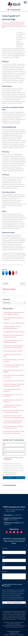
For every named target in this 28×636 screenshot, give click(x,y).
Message (4, 571)
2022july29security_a (8, 23)
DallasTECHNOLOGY (15, 22)
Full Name (4, 548)
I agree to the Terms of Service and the (13, 458)
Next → (23, 283)
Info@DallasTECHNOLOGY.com (9, 474)
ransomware (12, 26)
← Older (5, 283)
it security (21, 24)
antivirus (14, 23)
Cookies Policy (12, 634)
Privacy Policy (7, 459)
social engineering (18, 26)
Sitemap (6, 634)
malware (3, 26)
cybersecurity (4, 24)
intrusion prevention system (13, 24)
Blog (4, 293)
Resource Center (9, 289)
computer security (20, 23)
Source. (3, 266)
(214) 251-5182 (13, 520)
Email (3, 557)
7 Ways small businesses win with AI (12, 351)
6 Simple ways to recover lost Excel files (14, 380)
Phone (3, 564)
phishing (7, 26)
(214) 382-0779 (15, 9)
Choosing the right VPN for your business (14, 331)
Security (23, 22)
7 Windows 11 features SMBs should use (14, 323)
